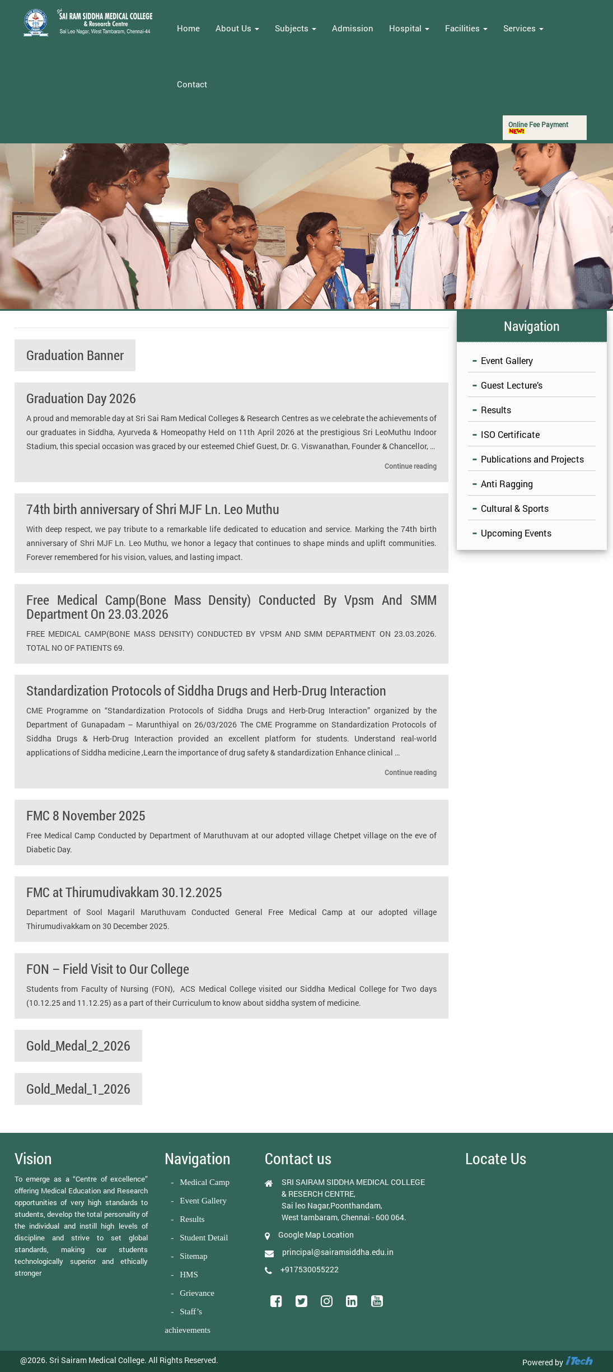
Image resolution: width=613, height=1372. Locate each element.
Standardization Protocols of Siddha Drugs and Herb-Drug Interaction (206, 690)
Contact (192, 84)
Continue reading (411, 465)
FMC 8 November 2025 (86, 815)
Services (523, 28)
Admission (352, 28)
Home (188, 28)
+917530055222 (309, 1269)
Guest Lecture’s (511, 385)
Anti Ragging (507, 483)
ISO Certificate (510, 434)
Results (496, 410)
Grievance (197, 1293)
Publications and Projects (532, 459)
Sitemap (193, 1256)
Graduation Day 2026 (81, 398)
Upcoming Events (516, 533)
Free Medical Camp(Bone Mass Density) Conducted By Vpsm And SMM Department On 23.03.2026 (231, 607)
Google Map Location (316, 1234)
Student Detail (204, 1237)
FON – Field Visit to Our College (107, 969)
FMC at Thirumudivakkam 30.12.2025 (124, 892)
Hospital (409, 28)
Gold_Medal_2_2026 (78, 1045)
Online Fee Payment (538, 127)
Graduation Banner (75, 355)
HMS (189, 1274)
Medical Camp (205, 1182)
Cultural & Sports (515, 508)
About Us (237, 28)
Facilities (466, 28)
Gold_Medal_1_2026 (78, 1089)
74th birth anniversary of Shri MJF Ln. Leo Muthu (152, 509)
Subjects (295, 28)
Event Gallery (507, 360)
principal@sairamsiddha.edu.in (338, 1252)
